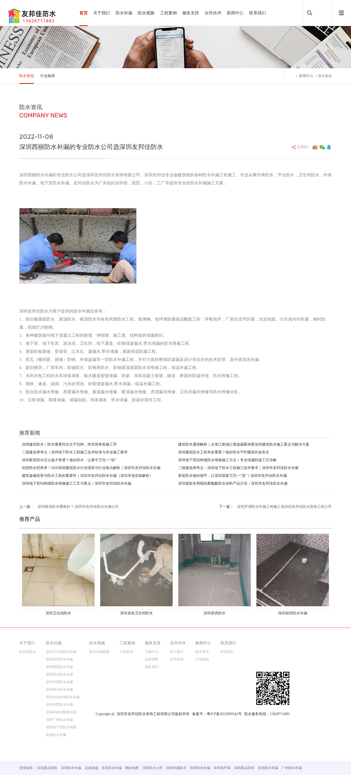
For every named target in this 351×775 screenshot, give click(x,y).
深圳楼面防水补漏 (59, 667)
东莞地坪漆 (222, 768)
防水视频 (146, 13)
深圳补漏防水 (176, 768)
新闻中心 (235, 13)
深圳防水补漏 (71, 768)
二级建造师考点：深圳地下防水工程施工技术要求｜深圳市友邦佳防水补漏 (238, 468)
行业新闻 (47, 76)
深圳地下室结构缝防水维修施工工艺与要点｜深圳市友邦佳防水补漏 (76, 483)
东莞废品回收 (47, 768)
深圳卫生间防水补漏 (61, 652)
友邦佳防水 (27, 652)
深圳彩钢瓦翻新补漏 (61, 712)
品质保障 (151, 659)
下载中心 (151, 652)
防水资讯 (26, 76)
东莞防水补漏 (112, 768)
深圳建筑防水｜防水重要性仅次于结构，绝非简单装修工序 (69, 444)
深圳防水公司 (152, 768)
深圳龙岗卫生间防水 (136, 613)
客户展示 (177, 652)
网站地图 (132, 768)
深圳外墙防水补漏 (59, 682)
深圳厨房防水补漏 (292, 613)
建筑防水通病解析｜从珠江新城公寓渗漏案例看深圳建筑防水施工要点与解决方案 (243, 444)
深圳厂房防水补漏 (59, 720)
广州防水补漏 (291, 768)
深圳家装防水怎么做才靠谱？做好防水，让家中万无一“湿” (69, 460)
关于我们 (101, 13)
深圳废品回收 (244, 768)
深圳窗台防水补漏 (59, 689)
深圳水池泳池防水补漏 (63, 697)
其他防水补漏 (56, 735)
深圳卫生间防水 (58, 613)
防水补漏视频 (99, 652)
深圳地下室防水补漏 (61, 727)
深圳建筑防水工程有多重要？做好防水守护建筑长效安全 (223, 452)
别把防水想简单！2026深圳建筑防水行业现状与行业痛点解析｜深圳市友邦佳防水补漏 (91, 468)
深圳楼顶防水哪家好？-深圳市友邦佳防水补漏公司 (78, 507)
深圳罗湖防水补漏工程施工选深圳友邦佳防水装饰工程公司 (284, 507)
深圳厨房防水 (214, 613)
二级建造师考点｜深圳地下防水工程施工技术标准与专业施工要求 (75, 452)
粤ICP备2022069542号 (224, 714)
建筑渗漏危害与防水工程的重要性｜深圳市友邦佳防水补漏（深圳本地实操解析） (87, 476)
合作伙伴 (213, 13)
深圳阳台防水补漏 (59, 674)
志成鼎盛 (91, 768)
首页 (83, 13)
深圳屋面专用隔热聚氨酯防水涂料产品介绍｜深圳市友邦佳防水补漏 (232, 483)
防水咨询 (177, 659)
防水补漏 (124, 13)
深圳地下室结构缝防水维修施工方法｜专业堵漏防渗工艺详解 (227, 460)
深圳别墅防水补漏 (59, 705)
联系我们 (257, 13)
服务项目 (151, 667)
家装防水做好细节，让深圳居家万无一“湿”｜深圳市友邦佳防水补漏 (232, 476)
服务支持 (190, 13)
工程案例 (168, 13)
